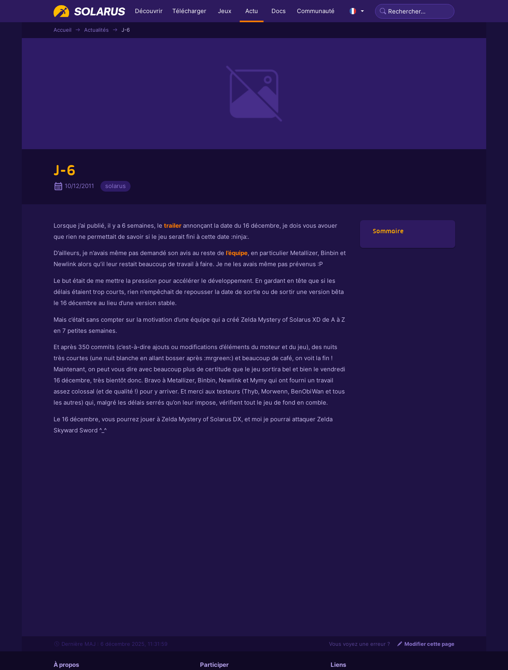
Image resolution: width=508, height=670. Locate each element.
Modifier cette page (425, 644)
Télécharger (189, 11)
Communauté (316, 11)
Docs (278, 11)
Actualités (96, 30)
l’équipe (237, 253)
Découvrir (149, 11)
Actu (251, 11)
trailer (172, 225)
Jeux (224, 11)
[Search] (414, 11)
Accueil (62, 30)
